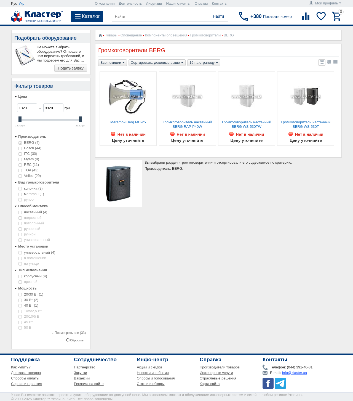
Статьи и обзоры (151, 384)
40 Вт (28, 305)
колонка (30, 188)
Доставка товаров (26, 373)
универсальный (34, 240)
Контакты (219, 3)
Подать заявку (71, 68)
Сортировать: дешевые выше (157, 62)
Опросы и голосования (156, 378)
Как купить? (21, 367)
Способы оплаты (25, 378)
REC (28, 165)
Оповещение (131, 35)
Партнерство (84, 367)
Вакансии (82, 378)
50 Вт (25, 327)
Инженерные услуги (216, 373)
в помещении (32, 258)
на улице (28, 263)
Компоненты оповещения (166, 35)
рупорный (29, 229)
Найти (218, 16)
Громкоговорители (205, 35)
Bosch (29, 148)
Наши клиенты (178, 3)
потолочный (31, 223)
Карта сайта (210, 384)
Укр (22, 3)
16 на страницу (203, 62)
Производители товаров (220, 367)
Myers (28, 159)
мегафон (31, 194)
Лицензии (154, 3)
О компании (105, 3)
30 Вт (28, 300)
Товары (111, 35)
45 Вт (25, 322)
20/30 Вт (30, 294)
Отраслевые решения (218, 378)
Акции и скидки (149, 367)
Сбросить (77, 340)
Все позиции (112, 62)
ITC (27, 154)
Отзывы (201, 3)
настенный (32, 212)
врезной (28, 282)
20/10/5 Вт (29, 316)
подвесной (30, 218)
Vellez (29, 176)
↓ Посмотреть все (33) (69, 333)
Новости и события (153, 373)
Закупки (80, 373)
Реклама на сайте (89, 384)
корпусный (32, 276)
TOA (28, 170)
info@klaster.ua (294, 373)
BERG (28, 142)
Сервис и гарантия (26, 384)
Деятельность (130, 3)
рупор (26, 199)
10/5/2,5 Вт (30, 311)
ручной (27, 234)
